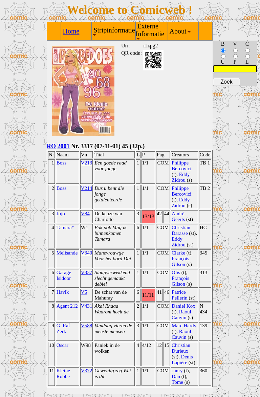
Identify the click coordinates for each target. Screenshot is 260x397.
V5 (84, 292)
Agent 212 (67, 306)
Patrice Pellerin (180, 295)
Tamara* (65, 227)
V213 (86, 163)
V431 (86, 306)
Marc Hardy (184, 325)
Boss (61, 163)
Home (71, 31)
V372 (86, 370)
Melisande (67, 253)
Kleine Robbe (63, 373)
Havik (63, 292)
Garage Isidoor (64, 275)
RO (51, 146)
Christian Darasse (181, 230)
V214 (86, 188)
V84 (85, 213)
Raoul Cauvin (181, 314)
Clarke (178, 253)
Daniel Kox (183, 306)
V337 (86, 272)
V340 (86, 253)
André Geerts (178, 216)
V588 (86, 325)
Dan (176, 376)
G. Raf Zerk (63, 328)
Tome (177, 382)
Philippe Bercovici (181, 165)
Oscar (62, 345)
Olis (176, 272)
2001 (64, 146)
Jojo (61, 213)
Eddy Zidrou (181, 177)
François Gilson (180, 261)
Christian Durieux (181, 348)
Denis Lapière (182, 359)
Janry (177, 370)
